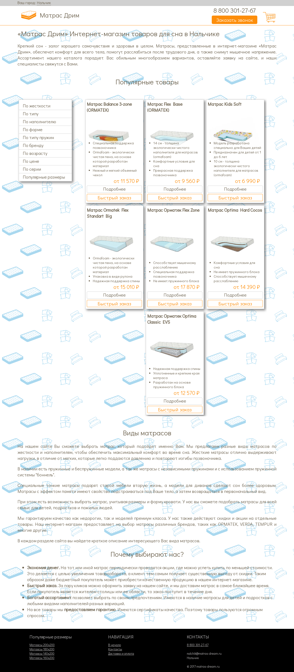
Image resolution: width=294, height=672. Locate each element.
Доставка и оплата (121, 653)
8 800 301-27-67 (234, 10)
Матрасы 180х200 (41, 649)
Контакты (115, 649)
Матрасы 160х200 (41, 658)
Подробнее (114, 189)
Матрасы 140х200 (41, 653)
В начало (114, 645)
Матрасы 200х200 (42, 645)
